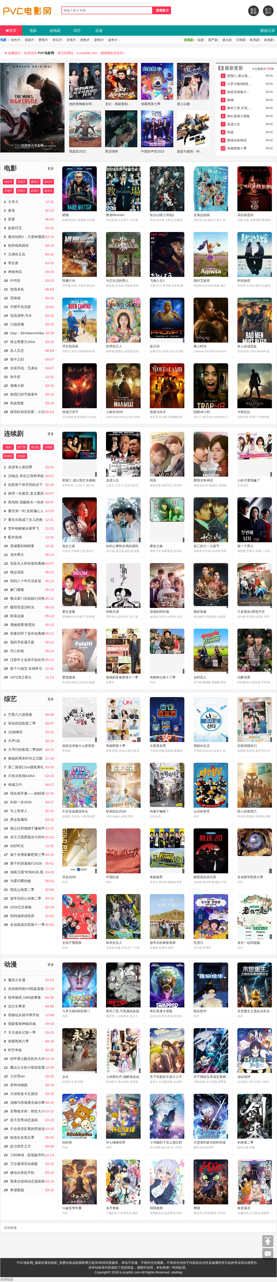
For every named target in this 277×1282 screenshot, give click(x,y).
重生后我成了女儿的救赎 (29, 519)
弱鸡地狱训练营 (29, 916)
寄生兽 (29, 263)
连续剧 (55, 30)
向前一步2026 (29, 802)
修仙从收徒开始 (29, 1172)
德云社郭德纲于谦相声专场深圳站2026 (29, 828)
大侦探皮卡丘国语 (29, 1093)
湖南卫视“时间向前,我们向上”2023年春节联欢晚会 (29, 872)
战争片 (113, 40)
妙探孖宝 (29, 228)
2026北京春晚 (29, 907)
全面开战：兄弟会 (29, 368)
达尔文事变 (29, 1006)
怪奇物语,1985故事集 (29, 997)
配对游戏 (29, 537)
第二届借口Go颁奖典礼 (29, 767)
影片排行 (268, 11)
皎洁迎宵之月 (29, 1146)
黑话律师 (111, 151)
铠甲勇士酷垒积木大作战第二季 (29, 1058)
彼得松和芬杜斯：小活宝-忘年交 (29, 412)
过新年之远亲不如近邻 (29, 659)
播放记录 (267, 30)
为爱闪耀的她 (29, 881)
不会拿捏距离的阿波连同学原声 (29, 1128)
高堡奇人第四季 (29, 467)
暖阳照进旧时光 (29, 607)
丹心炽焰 (29, 651)
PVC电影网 (46, 53)
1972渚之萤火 (29, 677)
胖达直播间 (29, 819)
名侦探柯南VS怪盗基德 (29, 988)
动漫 (99, 30)
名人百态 (29, 350)
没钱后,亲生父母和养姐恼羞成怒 (29, 476)
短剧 (200, 40)
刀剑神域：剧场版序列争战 (29, 1155)
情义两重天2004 (29, 341)
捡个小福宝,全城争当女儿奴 (29, 668)
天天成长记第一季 (29, 1032)
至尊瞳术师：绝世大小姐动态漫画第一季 (29, 1111)
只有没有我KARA (29, 776)
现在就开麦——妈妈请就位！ (29, 793)
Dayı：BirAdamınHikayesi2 (29, 333)
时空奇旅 (29, 1050)
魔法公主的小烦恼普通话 (29, 1067)
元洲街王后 (29, 254)
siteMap (177, 1272)
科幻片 (57, 40)
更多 (50, 168)
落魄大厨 (29, 385)
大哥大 (29, 201)
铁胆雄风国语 (29, 245)
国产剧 (213, 40)
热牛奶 (29, 377)
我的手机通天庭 (29, 642)
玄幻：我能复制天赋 (119, 104)
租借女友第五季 (29, 1137)
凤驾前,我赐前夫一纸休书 (29, 502)
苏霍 (29, 219)
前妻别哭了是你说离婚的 (29, 633)
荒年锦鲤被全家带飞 (29, 528)
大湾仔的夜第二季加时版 (29, 749)
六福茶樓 (29, 324)
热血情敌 (29, 403)
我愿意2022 (77, 151)
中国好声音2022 (152, 151)
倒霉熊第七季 (150, 104)
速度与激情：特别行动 (193, 151)
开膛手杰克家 (29, 306)
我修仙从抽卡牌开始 (29, 1015)
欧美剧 (254, 40)
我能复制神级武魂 (29, 1023)
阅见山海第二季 (29, 889)
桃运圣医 (29, 572)
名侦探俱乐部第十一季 (29, 924)
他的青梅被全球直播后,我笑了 (90, 104)
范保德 (29, 298)
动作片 (16, 40)
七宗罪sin (29, 1076)
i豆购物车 (29, 732)
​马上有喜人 (29, 811)
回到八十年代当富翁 (29, 581)
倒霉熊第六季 (29, 1041)
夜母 (29, 210)
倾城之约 (29, 784)
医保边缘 (29, 616)
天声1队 (29, 740)
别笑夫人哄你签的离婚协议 (29, 563)
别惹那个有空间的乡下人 (29, 484)
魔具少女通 (29, 980)
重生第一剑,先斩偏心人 (29, 511)
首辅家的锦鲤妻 (29, 546)
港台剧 (227, 40)
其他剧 (269, 40)
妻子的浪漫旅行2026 (29, 863)
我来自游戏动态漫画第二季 (29, 1181)
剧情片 (99, 40)
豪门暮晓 (29, 589)
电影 (33, 30)
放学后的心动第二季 (29, 898)
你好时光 (29, 846)
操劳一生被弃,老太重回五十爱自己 (29, 493)
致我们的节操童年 (29, 394)
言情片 (71, 40)
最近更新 (253, 11)
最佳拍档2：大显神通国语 (29, 236)
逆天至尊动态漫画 (29, 1120)
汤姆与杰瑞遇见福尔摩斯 (29, 1102)
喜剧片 (29, 40)
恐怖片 (85, 40)
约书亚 (29, 280)
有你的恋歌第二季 (29, 723)
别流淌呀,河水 (29, 315)
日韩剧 (241, 40)
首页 (11, 30)
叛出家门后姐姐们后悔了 (29, 598)
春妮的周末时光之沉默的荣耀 (29, 758)
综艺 (77, 30)
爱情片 (43, 40)
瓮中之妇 (29, 359)
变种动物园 (29, 1085)
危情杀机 (29, 289)
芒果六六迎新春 (29, 714)
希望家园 (29, 1190)
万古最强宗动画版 (29, 1163)
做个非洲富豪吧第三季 (29, 854)
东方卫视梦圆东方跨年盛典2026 (29, 837)
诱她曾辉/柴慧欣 (29, 624)
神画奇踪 (29, 271)
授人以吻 (183, 104)
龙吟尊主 (29, 554)
